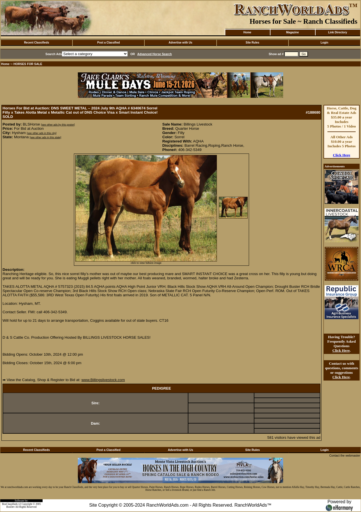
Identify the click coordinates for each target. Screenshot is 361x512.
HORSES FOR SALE (28, 64)
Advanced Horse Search (154, 54)
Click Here (341, 155)
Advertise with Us (180, 42)
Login (324, 42)
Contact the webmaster (344, 455)
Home (247, 32)
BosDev (10, 506)
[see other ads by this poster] (58, 124)
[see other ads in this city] (41, 133)
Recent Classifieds (36, 42)
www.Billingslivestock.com (103, 380)
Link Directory (337, 32)
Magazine (292, 32)
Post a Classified (108, 42)
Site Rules (252, 42)
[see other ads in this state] (45, 137)
